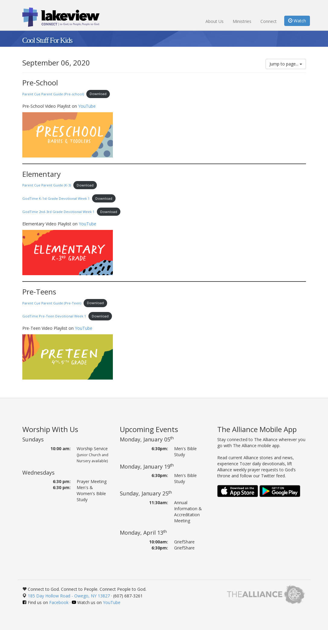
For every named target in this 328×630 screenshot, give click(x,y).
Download (98, 93)
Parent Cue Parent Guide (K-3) (46, 185)
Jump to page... (285, 64)
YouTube (87, 106)
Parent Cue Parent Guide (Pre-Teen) (51, 303)
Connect (268, 21)
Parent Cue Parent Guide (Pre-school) (53, 93)
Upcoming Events (149, 429)
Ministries (242, 21)
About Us (214, 21)
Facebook (58, 602)
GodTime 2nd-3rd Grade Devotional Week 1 (58, 211)
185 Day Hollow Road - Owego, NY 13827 (69, 596)
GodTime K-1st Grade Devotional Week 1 (56, 198)
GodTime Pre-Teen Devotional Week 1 (54, 316)
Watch (297, 21)
